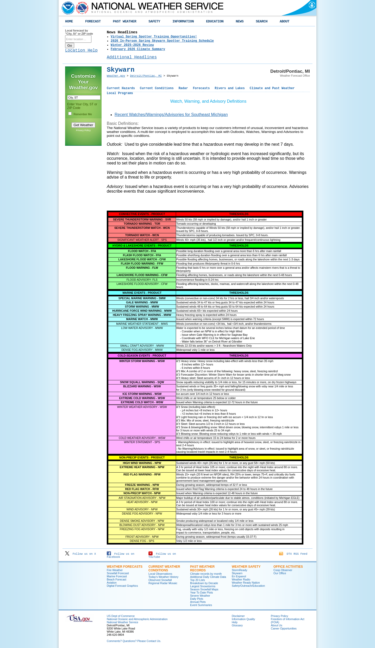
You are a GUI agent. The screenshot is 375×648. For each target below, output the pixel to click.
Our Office (279, 573)
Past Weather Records (202, 568)
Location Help (81, 50)
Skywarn (237, 573)
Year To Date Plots (201, 592)
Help (235, 622)
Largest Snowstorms (202, 586)
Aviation (112, 582)
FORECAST (93, 21)
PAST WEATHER (124, 21)
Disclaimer (238, 616)
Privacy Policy (83, 130)
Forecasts (201, 88)
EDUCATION (214, 21)
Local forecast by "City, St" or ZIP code (79, 32)
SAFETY (154, 21)
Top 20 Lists (197, 580)
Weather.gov (116, 75)
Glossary (237, 625)
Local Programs (120, 93)
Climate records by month (206, 573)
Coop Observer (282, 570)
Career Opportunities (284, 628)
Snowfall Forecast (118, 573)
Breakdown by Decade (204, 583)
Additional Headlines (132, 57)
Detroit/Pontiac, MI (146, 75)
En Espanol (239, 576)
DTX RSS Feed (293, 553)
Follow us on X (80, 553)
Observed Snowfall (160, 580)
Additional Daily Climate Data (208, 576)
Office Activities (288, 566)
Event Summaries (201, 605)
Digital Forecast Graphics (122, 585)
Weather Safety (246, 566)
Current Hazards (121, 88)
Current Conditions (157, 88)
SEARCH (261, 21)
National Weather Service (122, 622)
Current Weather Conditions (164, 568)
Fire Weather (115, 570)
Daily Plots (196, 598)
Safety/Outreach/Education (248, 585)
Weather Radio (241, 579)
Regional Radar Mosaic (162, 583)
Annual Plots (198, 601)
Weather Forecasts (124, 566)
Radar (183, 88)
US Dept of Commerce (121, 616)
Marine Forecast (117, 576)
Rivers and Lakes (230, 88)
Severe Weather (200, 595)
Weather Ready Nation (246, 582)
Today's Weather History (163, 576)
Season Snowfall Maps (204, 589)
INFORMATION (183, 21)
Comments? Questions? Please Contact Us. (134, 641)
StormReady (239, 570)
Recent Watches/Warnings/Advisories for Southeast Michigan (171, 114)
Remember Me (82, 114)
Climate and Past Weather (272, 88)
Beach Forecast (116, 579)
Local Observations (160, 573)
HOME (69, 21)
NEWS (239, 21)
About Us (276, 625)
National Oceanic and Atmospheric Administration (137, 619)
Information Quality (243, 619)
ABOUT (284, 21)
